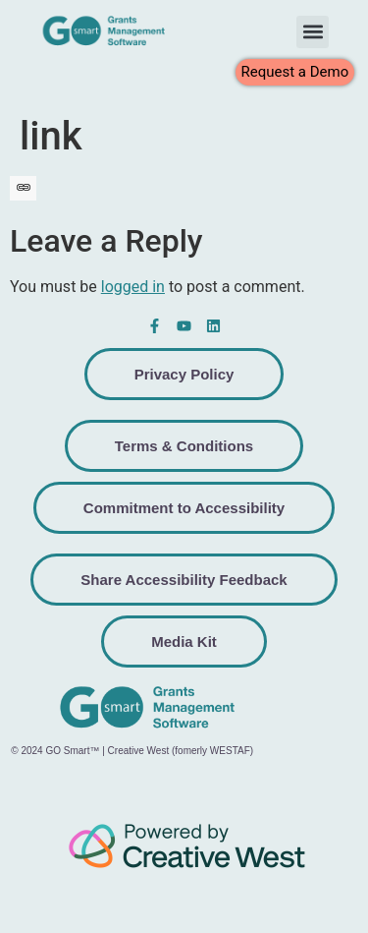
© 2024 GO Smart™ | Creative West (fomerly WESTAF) (132, 750)
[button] (312, 32)
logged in (133, 286)
